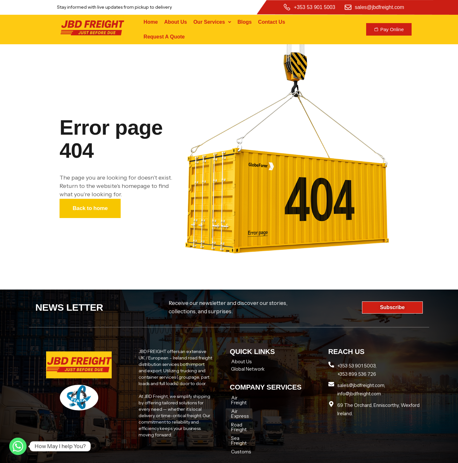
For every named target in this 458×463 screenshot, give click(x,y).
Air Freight (242, 398)
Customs (241, 432)
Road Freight (245, 415)
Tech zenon (343, 456)
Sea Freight (243, 424)
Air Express (243, 406)
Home (151, 22)
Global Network (248, 369)
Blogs (244, 22)
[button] (212, 22)
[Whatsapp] (18, 446)
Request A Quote (164, 36)
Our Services (212, 22)
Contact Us (271, 22)
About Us (175, 22)
